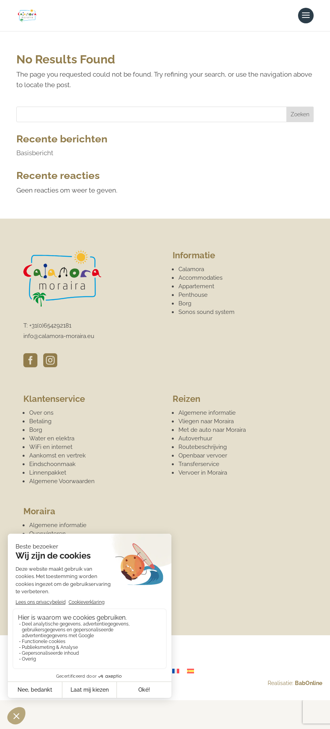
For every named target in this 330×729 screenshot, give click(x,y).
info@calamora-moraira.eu (58, 336)
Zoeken (300, 114)
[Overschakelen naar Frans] (175, 671)
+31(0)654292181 (50, 325)
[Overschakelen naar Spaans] (190, 671)
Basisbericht (34, 153)
